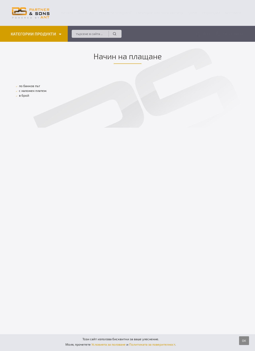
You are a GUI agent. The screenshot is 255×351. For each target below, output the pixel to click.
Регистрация (233, 34)
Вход (206, 34)
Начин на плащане (114, 13)
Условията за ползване (108, 344)
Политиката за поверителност (152, 344)
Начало (67, 13)
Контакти (233, 13)
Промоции (211, 13)
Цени (192, 13)
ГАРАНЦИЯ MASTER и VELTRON (159, 13)
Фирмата (86, 13)
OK (244, 340)
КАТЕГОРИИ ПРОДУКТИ (35, 33)
